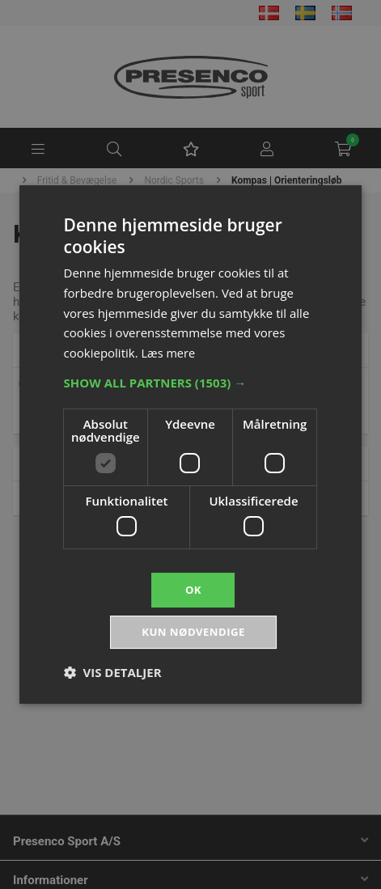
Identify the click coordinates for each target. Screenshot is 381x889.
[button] (191, 381)
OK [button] (192, 588)
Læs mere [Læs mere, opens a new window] (169, 351)
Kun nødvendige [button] (193, 633)
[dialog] (190, 444)
